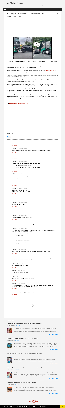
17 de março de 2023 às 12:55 (21, 228)
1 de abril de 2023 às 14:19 (21, 263)
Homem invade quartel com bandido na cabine (18, 103)
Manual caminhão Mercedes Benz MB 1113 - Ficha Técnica (22, 338)
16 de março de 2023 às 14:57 (21, 155)
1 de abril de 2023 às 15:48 (21, 276)
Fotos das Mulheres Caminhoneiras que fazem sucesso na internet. (24, 368)
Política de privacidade (33, 401)
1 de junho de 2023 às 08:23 (21, 283)
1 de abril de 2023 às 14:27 (21, 270)
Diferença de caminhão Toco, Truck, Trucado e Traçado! (21, 382)
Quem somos (34, 403)
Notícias (9, 136)
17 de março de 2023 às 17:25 (21, 249)
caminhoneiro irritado (49, 70)
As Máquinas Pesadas (15, 3)
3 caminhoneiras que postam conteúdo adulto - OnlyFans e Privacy (24, 323)
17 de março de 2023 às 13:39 (25, 233)
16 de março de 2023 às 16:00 (25, 165)
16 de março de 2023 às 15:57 (21, 173)
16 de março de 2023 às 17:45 (21, 202)
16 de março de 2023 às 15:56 (21, 161)
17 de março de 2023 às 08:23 (21, 222)
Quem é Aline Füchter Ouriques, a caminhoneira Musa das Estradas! (24, 353)
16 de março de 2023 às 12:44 (21, 148)
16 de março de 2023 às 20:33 (25, 180)
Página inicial (33, 400)
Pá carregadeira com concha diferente (17, 104)
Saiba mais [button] (44, 406)
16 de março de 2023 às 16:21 (21, 196)
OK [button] (62, 406)
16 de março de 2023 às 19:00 (21, 215)
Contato (33, 402)
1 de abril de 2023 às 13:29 (21, 256)
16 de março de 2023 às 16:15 (21, 188)
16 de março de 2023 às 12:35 (21, 142)
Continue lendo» (53, 334)
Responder (14, 145)
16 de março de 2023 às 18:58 (21, 209)
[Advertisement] (32, 27)
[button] (57, 14)
